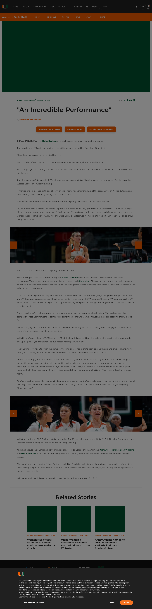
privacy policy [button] (100, 581)
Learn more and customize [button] (33, 602)
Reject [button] (112, 602)
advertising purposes (106, 587)
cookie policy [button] (123, 583)
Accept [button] (126, 602)
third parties (60, 585)
